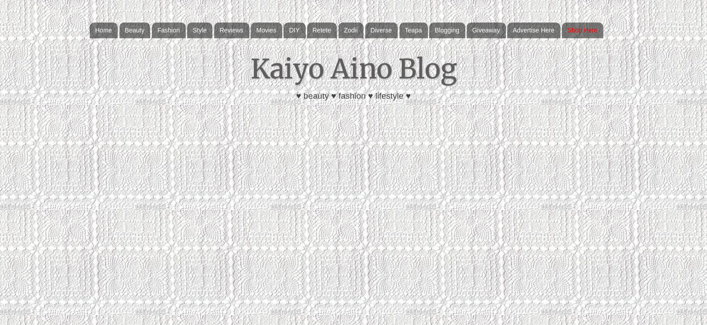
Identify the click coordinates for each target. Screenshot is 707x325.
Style (200, 30)
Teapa (413, 30)
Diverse (381, 30)
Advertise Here (534, 30)
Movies (266, 30)
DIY (294, 30)
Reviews (231, 30)
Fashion (168, 30)
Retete (321, 30)
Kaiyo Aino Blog (354, 69)
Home (103, 30)
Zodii (351, 30)
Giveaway (486, 30)
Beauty (135, 30)
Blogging (447, 30)
